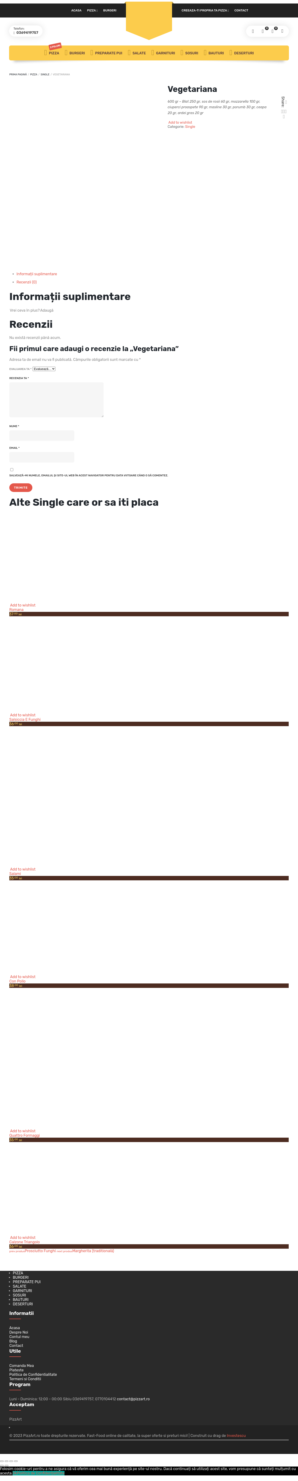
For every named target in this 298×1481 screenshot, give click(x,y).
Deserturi (242, 52)
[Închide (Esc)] (16, 1466)
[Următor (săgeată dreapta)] (6, 1471)
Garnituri (163, 52)
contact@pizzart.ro (133, 1404)
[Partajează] (11, 1466)
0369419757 (28, 33)
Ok (15, 1479)
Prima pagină (18, 74)
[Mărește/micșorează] (2, 1466)
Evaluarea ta (20, 369)
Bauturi (214, 52)
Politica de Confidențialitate (40, 1479)
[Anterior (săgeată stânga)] (2, 1471)
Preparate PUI (106, 52)
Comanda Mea (21, 1371)
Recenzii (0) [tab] (27, 282)
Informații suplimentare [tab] (37, 274)
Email (14, 453)
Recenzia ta (19, 378)
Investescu (236, 1441)
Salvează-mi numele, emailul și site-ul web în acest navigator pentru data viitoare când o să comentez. (88, 481)
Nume (14, 431)
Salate (137, 52)
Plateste (16, 1375)
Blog (13, 1347)
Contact (241, 10)
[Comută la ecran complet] (6, 1466)
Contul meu (19, 1342)
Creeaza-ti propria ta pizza (204, 10)
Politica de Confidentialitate (33, 1380)
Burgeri (109, 10)
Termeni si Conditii (25, 1384)
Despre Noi (18, 1338)
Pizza (91, 10)
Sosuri (189, 52)
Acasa (76, 10)
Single (45, 74)
